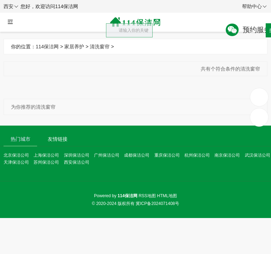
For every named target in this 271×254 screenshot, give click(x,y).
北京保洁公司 (16, 155)
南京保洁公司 (227, 155)
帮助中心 (254, 6)
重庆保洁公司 (167, 155)
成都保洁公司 (136, 155)
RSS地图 (147, 195)
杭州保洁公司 (197, 155)
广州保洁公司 (106, 155)
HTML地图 (167, 195)
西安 (11, 6)
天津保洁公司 (16, 162)
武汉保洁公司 (257, 155)
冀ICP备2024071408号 (157, 203)
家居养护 (74, 46)
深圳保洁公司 (76, 155)
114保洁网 (47, 46)
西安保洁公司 (76, 162)
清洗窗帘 (100, 46)
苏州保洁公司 (46, 162)
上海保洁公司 (46, 155)
